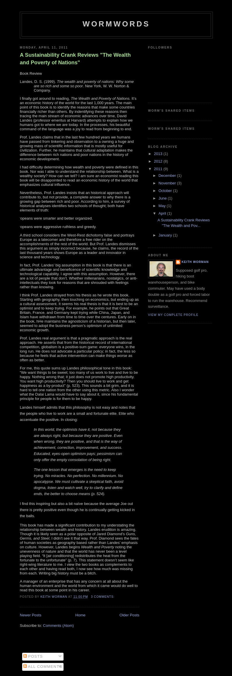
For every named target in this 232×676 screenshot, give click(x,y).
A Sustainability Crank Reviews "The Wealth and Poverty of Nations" (75, 58)
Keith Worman (195, 262)
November (168, 183)
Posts (33, 656)
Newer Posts (30, 615)
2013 (159, 154)
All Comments (42, 666)
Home (80, 615)
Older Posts (129, 615)
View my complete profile (173, 314)
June (163, 198)
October (166, 190)
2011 (159, 169)
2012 (159, 161)
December (168, 175)
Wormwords (116, 23)
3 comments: (103, 596)
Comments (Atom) (58, 625)
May (163, 206)
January (166, 235)
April (163, 213)
